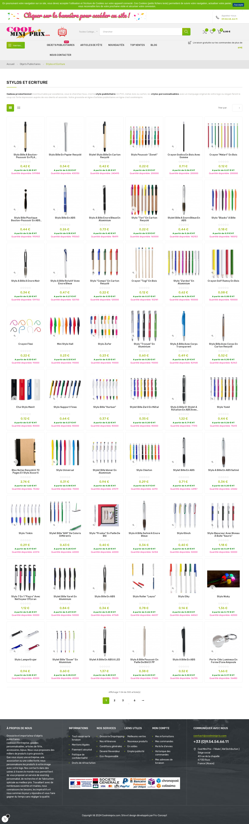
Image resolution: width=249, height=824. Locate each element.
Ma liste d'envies (164, 746)
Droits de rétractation (84, 763)
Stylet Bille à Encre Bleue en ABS (184, 219)
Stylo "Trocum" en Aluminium (144, 345)
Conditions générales (111, 746)
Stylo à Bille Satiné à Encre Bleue (144, 534)
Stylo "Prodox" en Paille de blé (104, 534)
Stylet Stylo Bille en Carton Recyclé (105, 156)
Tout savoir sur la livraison (81, 738)
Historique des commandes (162, 753)
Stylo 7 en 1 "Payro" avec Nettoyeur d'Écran (25, 598)
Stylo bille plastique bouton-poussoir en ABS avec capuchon (25, 219)
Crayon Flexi (25, 344)
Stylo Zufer (104, 344)
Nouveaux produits (137, 741)
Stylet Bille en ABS (183, 470)
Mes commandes (164, 741)
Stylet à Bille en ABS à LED (104, 659)
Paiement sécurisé (82, 749)
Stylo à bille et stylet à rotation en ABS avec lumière (183, 408)
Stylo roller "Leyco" (144, 596)
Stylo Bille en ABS (65, 218)
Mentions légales (81, 744)
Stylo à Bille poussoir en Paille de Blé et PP (144, 661)
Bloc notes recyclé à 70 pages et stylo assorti (26, 471)
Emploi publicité (135, 751)
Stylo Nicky (223, 596)
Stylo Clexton (144, 470)
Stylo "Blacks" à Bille (223, 218)
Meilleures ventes (136, 736)
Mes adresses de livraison (164, 761)
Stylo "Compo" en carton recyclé (104, 282)
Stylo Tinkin (26, 533)
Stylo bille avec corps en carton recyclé (223, 345)
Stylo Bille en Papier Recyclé (65, 155)
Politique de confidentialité (80, 756)
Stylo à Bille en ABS (184, 659)
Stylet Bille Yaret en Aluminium (65, 598)
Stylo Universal (65, 470)
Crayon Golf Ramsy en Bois (223, 281)
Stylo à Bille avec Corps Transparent (184, 345)
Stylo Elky (183, 596)
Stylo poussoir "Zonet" (144, 155)
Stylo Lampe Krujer (26, 659)
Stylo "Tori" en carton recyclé (144, 219)
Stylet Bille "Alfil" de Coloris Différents (65, 534)
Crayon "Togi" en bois (144, 281)
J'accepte (238, 4)
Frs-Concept (160, 815)
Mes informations (164, 736)
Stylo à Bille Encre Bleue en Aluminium (104, 219)
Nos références (108, 741)
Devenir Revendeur (110, 751)
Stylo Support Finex (65, 407)
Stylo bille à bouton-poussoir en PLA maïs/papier (26, 156)
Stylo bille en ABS (105, 596)
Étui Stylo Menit (25, 407)
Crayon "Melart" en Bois (223, 155)
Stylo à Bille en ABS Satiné (223, 470)
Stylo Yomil (223, 407)
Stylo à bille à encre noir (25, 281)
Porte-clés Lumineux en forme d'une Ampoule (223, 661)
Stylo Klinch (184, 533)
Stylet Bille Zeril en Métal (144, 407)
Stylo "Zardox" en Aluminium (183, 282)
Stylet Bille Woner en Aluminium (105, 471)
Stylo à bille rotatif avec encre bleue (65, 282)
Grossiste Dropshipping (112, 736)
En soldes (132, 746)
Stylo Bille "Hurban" (104, 407)
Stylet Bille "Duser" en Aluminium (65, 661)
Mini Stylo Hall (65, 344)
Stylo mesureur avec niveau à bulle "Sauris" (223, 534)
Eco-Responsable (109, 756)
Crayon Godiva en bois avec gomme (184, 156)
